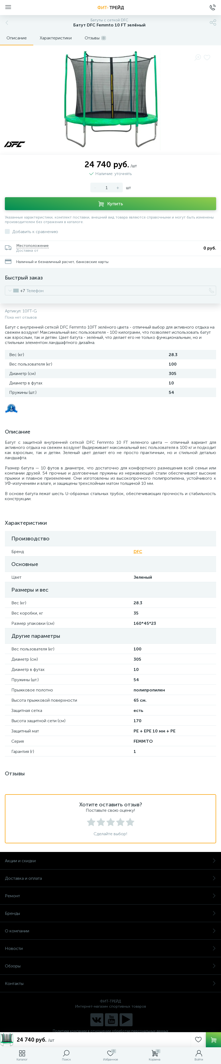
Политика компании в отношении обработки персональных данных (110, 1031)
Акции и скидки (110, 860)
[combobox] (15, 290)
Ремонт (110, 895)
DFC (138, 551)
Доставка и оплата (110, 878)
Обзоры (110, 965)
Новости (110, 948)
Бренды (110, 913)
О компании (110, 930)
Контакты (110, 983)
